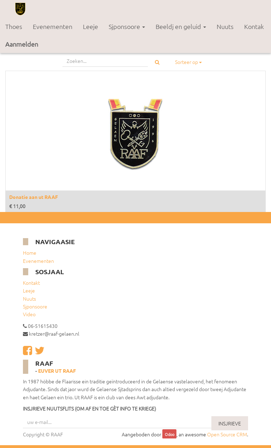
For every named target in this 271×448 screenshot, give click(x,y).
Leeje (29, 290)
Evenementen (38, 260)
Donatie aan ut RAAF (33, 197)
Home (29, 252)
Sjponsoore (35, 306)
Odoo (169, 434)
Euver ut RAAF (57, 370)
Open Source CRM (227, 434)
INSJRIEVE (229, 423)
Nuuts (29, 298)
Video (29, 314)
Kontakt (31, 282)
